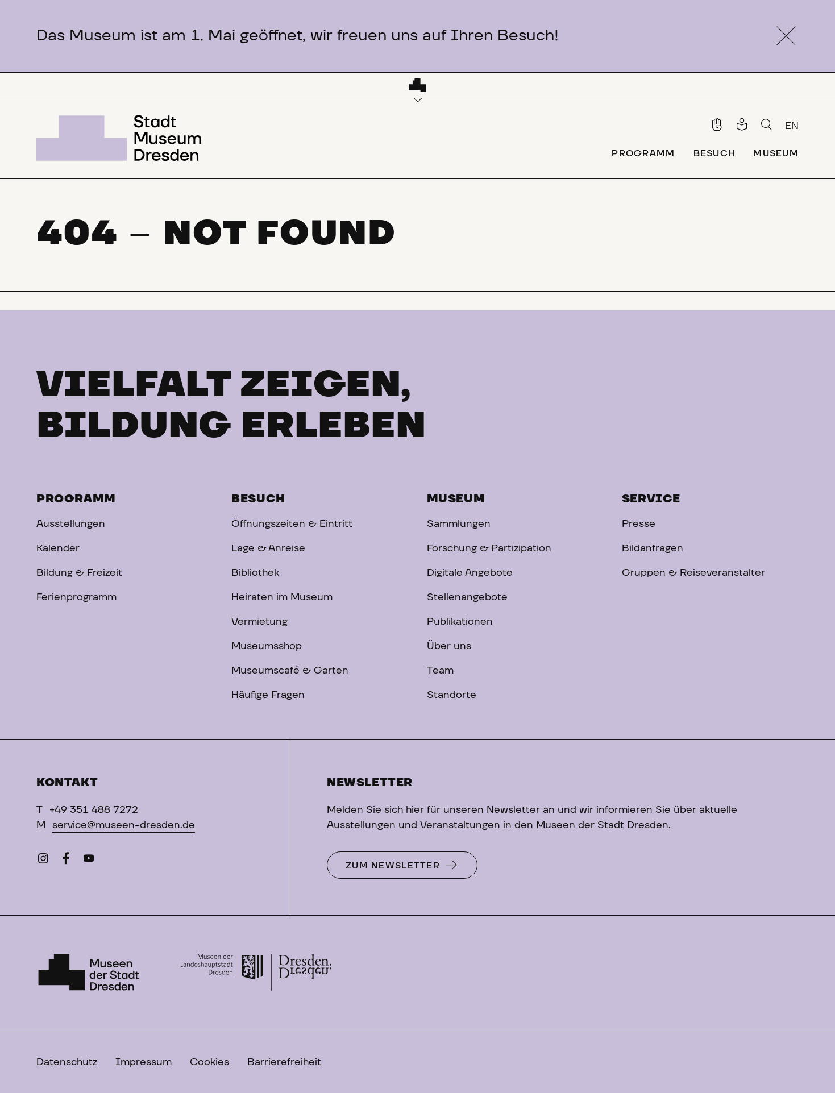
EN (792, 126)
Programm (76, 499)
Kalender (58, 548)
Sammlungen (459, 524)
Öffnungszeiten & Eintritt (291, 524)
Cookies (209, 1062)
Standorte (451, 695)
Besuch (258, 499)
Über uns (449, 646)
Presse (638, 524)
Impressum (143, 1062)
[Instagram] (43, 861)
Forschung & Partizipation (489, 548)
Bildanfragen (652, 548)
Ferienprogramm (76, 597)
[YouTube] (88, 861)
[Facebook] (66, 861)
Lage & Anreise (268, 548)
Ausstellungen (70, 524)
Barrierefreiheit (284, 1062)
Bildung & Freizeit (79, 573)
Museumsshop (266, 646)
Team (440, 671)
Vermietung (259, 622)
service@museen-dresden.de (123, 825)
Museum (456, 499)
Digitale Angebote (470, 573)
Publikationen (460, 622)
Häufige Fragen (268, 695)
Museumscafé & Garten (289, 671)
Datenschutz (66, 1062)
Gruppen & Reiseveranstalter (693, 573)
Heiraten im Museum (282, 597)
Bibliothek (255, 573)
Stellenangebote (467, 597)
